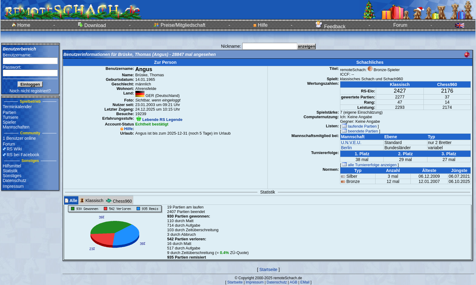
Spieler (9, 122)
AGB (293, 282)
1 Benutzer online (19, 138)
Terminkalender (17, 106)
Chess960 (119, 200)
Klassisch (92, 200)
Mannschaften (16, 127)
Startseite (268, 269)
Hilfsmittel (12, 165)
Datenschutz (14, 180)
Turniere (11, 117)
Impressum (13, 186)
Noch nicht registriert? (30, 90)
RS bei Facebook (23, 154)
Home (21, 25)
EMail (304, 282)
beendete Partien (360, 131)
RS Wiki (14, 148)
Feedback (330, 26)
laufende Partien (359, 126)
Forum (400, 25)
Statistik (10, 170)
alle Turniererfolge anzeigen (369, 165)
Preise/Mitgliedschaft (179, 25)
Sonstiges (12, 175)
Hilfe (260, 25)
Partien (9, 112)
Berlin (346, 147)
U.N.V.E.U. (351, 142)
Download (92, 25)
